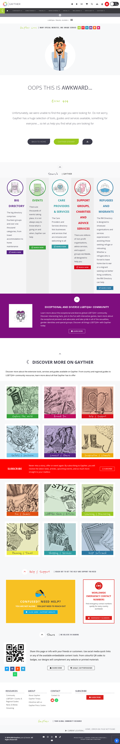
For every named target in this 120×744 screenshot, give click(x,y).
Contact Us (55, 695)
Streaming (10, 708)
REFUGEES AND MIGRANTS (106, 205)
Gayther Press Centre (37, 705)
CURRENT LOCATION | (74, 731)
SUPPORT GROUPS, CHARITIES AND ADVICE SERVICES (83, 214)
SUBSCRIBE (15, 469)
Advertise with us (35, 702)
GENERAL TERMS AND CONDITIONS (95, 737)
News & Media (11, 705)
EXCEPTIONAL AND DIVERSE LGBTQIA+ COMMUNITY (77, 307)
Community (10, 695)
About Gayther (34, 695)
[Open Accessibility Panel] (116, 740)
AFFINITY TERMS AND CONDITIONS (91, 739)
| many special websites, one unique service (57, 28)
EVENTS (37, 200)
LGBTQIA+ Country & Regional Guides (14, 700)
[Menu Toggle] (2, 10)
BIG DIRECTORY (16, 203)
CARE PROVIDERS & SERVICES (61, 205)
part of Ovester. (26, 738)
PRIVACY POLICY (78, 737)
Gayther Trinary (34, 699)
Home (87, 729)
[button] (97, 4)
